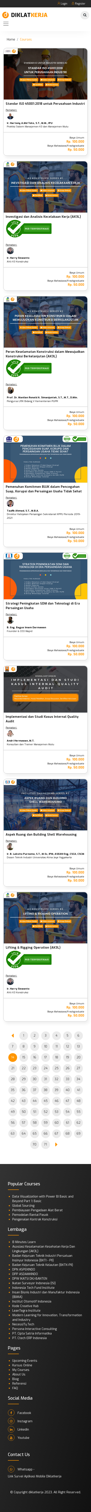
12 (67, 1046)
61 (67, 1123)
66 (46, 1134)
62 (78, 1123)
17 (45, 1057)
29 (24, 1079)
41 (78, 1090)
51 (34, 1112)
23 (34, 1068)
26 (68, 1068)
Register (78, 3)
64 (24, 1134)
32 (56, 1079)
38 (45, 1090)
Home (11, 39)
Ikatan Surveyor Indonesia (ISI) (34, 1283)
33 (67, 1079)
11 (56, 1046)
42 (13, 1101)
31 (45, 1079)
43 (23, 1101)
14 (12, 1057)
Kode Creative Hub (25, 1306)
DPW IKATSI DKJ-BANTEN (29, 1279)
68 (68, 1134)
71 (45, 1144)
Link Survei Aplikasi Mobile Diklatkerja (34, 1476)
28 (13, 1079)
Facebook (19, 1412)
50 (24, 1112)
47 (67, 1101)
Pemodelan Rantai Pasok (30, 1215)
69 (78, 1134)
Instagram (20, 1421)
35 (12, 1090)
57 (23, 1123)
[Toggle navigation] (6, 24)
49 (13, 1112)
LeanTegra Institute (26, 1311)
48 (78, 1101)
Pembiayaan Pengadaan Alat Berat (37, 1210)
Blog (15, 1379)
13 (78, 1046)
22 (24, 1068)
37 (34, 1090)
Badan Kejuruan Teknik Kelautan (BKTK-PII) (42, 1265)
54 (68, 1112)
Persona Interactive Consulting (34, 1329)
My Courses (20, 1370)
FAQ (15, 1388)
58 (35, 1123)
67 (56, 1134)
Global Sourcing (23, 1206)
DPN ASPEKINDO (23, 1269)
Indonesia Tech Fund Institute (33, 1288)
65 (35, 1134)
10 (45, 1046)
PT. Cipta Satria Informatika (32, 1333)
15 (23, 1057)
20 (78, 1057)
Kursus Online (22, 1365)
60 (57, 1123)
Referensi (19, 1384)
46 (57, 1101)
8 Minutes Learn (24, 1242)
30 (34, 1079)
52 (46, 1112)
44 (35, 1101)
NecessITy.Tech (23, 1324)
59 (46, 1123)
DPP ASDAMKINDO (25, 1274)
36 (23, 1090)
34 (78, 1079)
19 (67, 1057)
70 (34, 1144)
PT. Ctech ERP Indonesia (29, 1338)
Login (62, 3)
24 (46, 1068)
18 (56, 1057)
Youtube (18, 1437)
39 (56, 1090)
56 (13, 1123)
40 (68, 1090)
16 (34, 1057)
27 (78, 1068)
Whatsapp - (21, 1469)
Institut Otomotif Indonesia (31, 1301)
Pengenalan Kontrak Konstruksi (34, 1219)
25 (57, 1068)
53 (56, 1112)
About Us (18, 1374)
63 (12, 1134)
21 (12, 1068)
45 (46, 1101)
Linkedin (18, 1429)
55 (78, 1112)
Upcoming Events (24, 1361)
